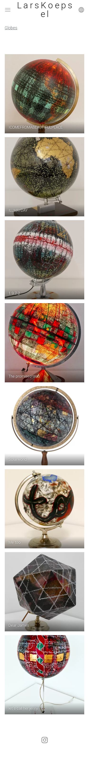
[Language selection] (81, 9)
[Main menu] (7, 9)
